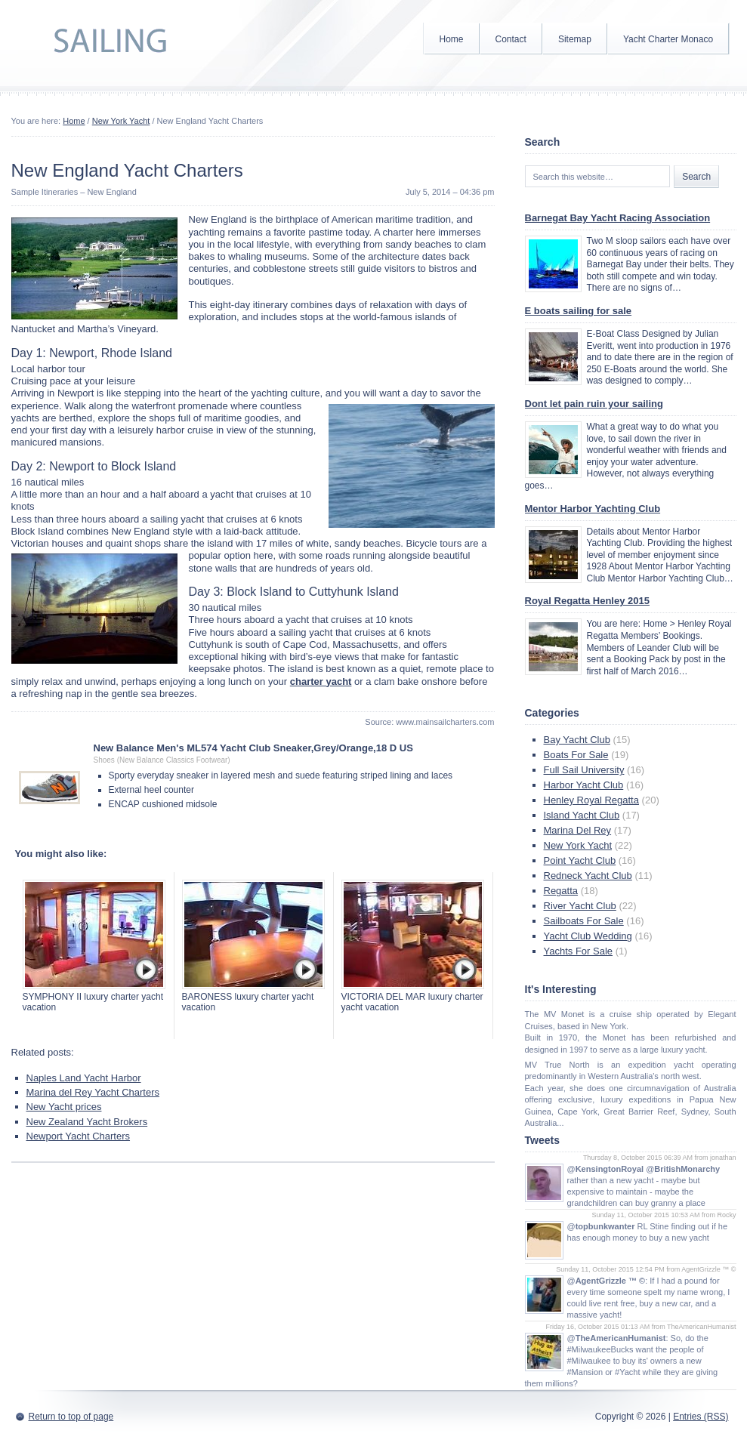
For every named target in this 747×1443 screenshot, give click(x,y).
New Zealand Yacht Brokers (87, 1121)
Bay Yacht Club (577, 739)
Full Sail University (584, 769)
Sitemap (574, 39)
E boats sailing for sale (578, 310)
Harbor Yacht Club (584, 785)
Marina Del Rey (578, 830)
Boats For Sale (576, 754)
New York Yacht (121, 120)
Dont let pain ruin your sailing (594, 403)
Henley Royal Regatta (591, 800)
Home (452, 39)
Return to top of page (71, 1416)
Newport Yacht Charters (78, 1136)
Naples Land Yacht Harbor (83, 1078)
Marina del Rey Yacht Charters (93, 1092)
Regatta (561, 890)
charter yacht (321, 681)
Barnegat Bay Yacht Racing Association (618, 218)
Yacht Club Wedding (588, 936)
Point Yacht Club (580, 860)
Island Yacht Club (582, 815)
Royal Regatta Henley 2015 (587, 600)
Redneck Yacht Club (588, 875)
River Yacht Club (580, 905)
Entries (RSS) (700, 1416)
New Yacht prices (64, 1106)
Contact (510, 39)
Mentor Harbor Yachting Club (593, 508)
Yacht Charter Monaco (668, 39)
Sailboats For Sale (584, 921)
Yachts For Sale (578, 951)
